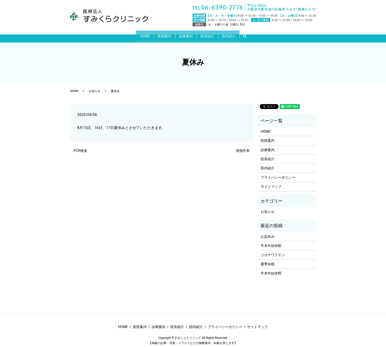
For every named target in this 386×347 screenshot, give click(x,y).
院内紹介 (234, 34)
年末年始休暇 (271, 242)
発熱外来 (243, 147)
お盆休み (267, 233)
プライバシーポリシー (278, 173)
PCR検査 (80, 147)
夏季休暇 (267, 260)
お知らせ (94, 87)
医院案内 (162, 34)
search (254, 34)
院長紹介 (210, 34)
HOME (140, 34)
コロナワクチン (273, 251)
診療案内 (186, 34)
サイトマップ (271, 183)
